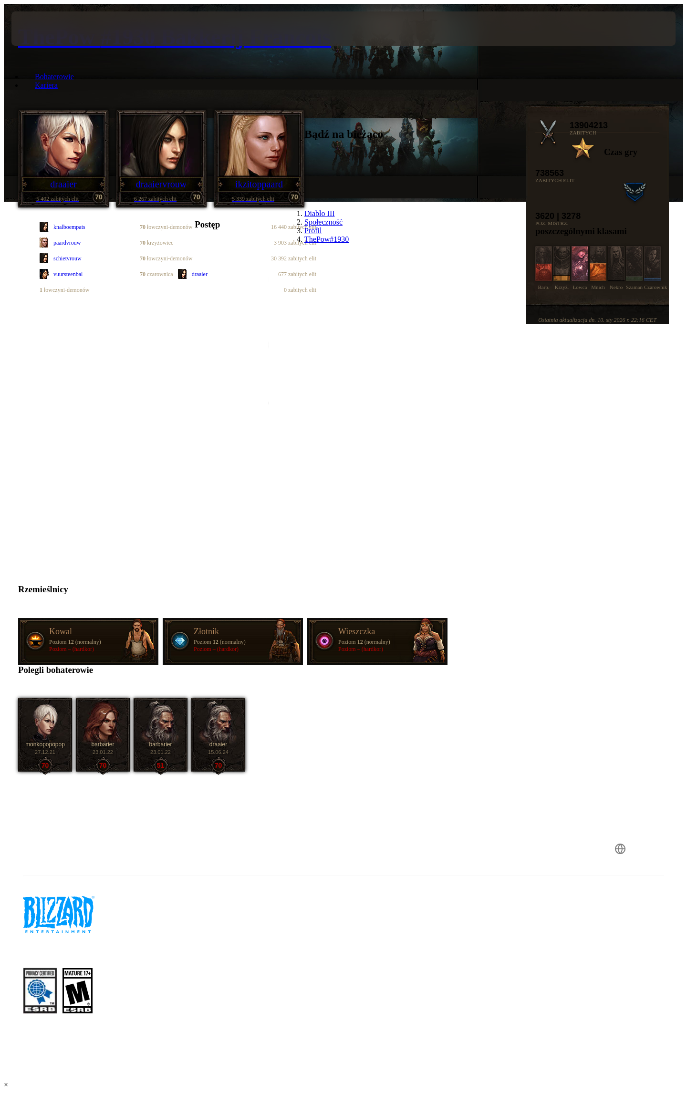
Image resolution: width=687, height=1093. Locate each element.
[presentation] (46, 28)
